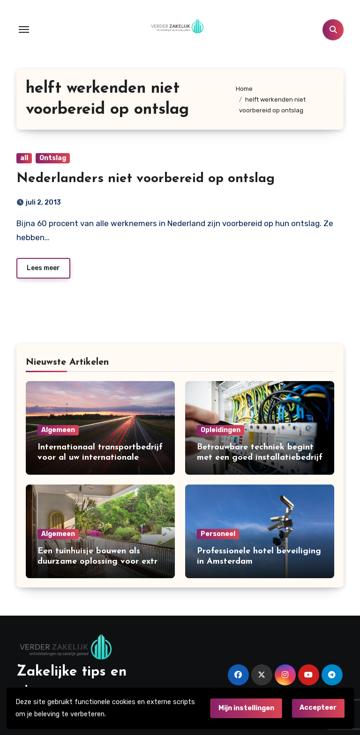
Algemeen (58, 430)
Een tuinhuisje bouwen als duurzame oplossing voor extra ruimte (100, 561)
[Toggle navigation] (23, 29)
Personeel (218, 534)
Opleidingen (220, 430)
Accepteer (318, 708)
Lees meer (43, 268)
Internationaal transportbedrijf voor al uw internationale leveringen (100, 457)
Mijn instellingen (246, 708)
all (24, 158)
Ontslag (52, 158)
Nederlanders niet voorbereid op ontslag (145, 178)
